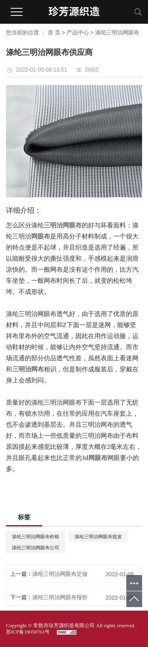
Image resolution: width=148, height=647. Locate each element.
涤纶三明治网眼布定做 (60, 574)
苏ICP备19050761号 (28, 632)
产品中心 (78, 32)
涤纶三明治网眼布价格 (35, 536)
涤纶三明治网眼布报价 (60, 597)
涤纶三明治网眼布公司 (35, 548)
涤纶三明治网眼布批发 (98, 536)
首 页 (54, 32)
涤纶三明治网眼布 (117, 32)
